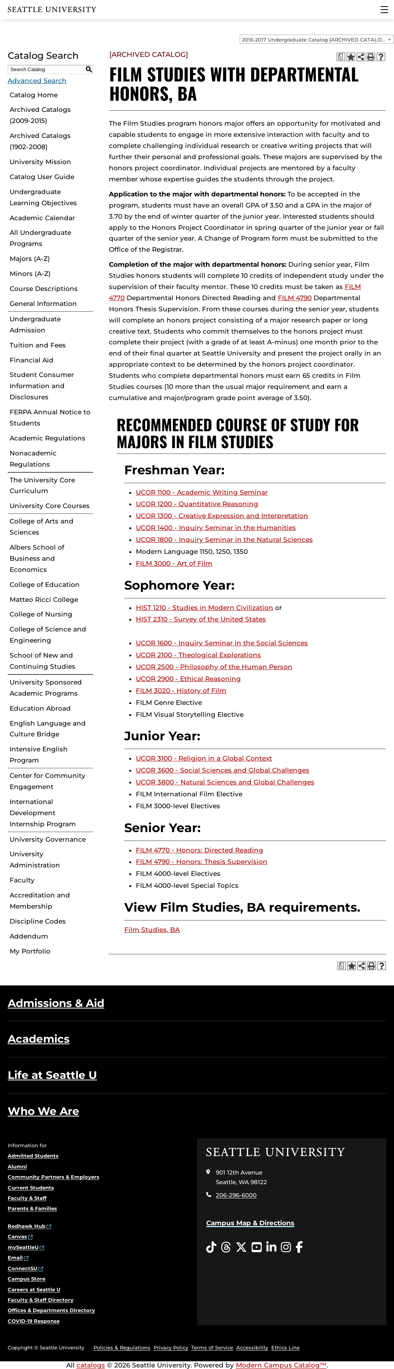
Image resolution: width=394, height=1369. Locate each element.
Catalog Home (34, 95)
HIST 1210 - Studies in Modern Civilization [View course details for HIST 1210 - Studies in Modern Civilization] (204, 607)
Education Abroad (40, 708)
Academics (39, 1038)
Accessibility (252, 1347)
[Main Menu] (384, 9)
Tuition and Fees (38, 345)
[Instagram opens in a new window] (286, 1247)
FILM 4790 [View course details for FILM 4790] (295, 298)
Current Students (31, 1188)
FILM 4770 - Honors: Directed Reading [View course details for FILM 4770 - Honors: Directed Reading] (199, 850)
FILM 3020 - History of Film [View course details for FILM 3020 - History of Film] (181, 690)
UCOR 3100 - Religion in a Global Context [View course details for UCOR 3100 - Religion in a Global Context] (204, 758)
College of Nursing (41, 614)
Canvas (17, 1236)
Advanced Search (37, 81)
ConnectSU (22, 1268)
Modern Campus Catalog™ (281, 1365)
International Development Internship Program (43, 813)
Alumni (17, 1166)
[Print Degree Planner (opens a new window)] (341, 57)
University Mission (40, 162)
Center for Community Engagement (47, 781)
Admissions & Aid (56, 1003)
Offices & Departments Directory (51, 1310)
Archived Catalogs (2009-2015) (40, 115)
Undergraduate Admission (35, 324)
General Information (43, 303)
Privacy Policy (171, 1347)
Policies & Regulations (121, 1347)
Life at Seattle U (52, 1075)
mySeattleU (23, 1247)
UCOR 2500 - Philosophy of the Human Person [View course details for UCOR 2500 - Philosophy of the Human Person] (214, 667)
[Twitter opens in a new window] (241, 1247)
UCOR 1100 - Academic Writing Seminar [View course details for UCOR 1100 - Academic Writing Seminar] (202, 492)
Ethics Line (285, 1347)
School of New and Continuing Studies (42, 660)
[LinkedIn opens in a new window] (271, 1247)
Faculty (22, 880)
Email (15, 1257)
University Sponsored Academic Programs (46, 687)
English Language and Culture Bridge (48, 728)
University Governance (48, 839)
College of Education (45, 584)
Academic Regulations (47, 438)
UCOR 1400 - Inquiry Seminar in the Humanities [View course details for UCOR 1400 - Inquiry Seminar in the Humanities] (216, 528)
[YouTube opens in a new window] (257, 1247)
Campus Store (26, 1279)
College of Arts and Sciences (41, 526)
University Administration (35, 859)
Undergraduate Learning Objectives (43, 197)
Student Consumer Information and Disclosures (42, 386)
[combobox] (317, 39)
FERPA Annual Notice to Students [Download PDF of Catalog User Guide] (50, 417)
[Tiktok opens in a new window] (211, 1247)
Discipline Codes (38, 921)
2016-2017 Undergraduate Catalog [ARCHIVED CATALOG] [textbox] (314, 40)
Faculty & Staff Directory (40, 1300)
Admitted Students (33, 1156)
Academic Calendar (42, 218)
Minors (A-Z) (30, 273)
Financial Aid (31, 360)
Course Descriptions (44, 288)
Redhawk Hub (26, 1226)
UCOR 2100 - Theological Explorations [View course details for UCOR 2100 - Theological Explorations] (198, 655)
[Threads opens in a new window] (226, 1247)
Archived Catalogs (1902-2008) (40, 141)
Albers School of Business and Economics (37, 558)
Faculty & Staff (27, 1198)
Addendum (29, 936)
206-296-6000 (236, 1195)
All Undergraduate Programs (40, 238)
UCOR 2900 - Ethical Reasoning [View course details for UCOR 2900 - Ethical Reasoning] (188, 679)
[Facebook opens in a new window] (299, 1247)
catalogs (91, 1365)
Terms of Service (212, 1347)
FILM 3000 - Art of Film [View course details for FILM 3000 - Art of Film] (174, 563)
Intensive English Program (39, 754)
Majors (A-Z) (30, 259)
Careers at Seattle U (34, 1289)
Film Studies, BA (152, 930)
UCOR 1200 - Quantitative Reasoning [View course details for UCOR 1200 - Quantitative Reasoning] (197, 504)
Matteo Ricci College (44, 599)
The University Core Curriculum (42, 485)
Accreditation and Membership (40, 900)
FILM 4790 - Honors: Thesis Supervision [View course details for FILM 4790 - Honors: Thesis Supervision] (201, 862)
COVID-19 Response (34, 1321)
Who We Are (43, 1111)
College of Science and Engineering (48, 634)
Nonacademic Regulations (33, 458)
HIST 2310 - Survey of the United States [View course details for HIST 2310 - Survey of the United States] (201, 619)
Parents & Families (32, 1208)
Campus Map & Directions (250, 1223)
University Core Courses (50, 506)
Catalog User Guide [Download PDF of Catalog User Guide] (42, 177)
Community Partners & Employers (53, 1177)
